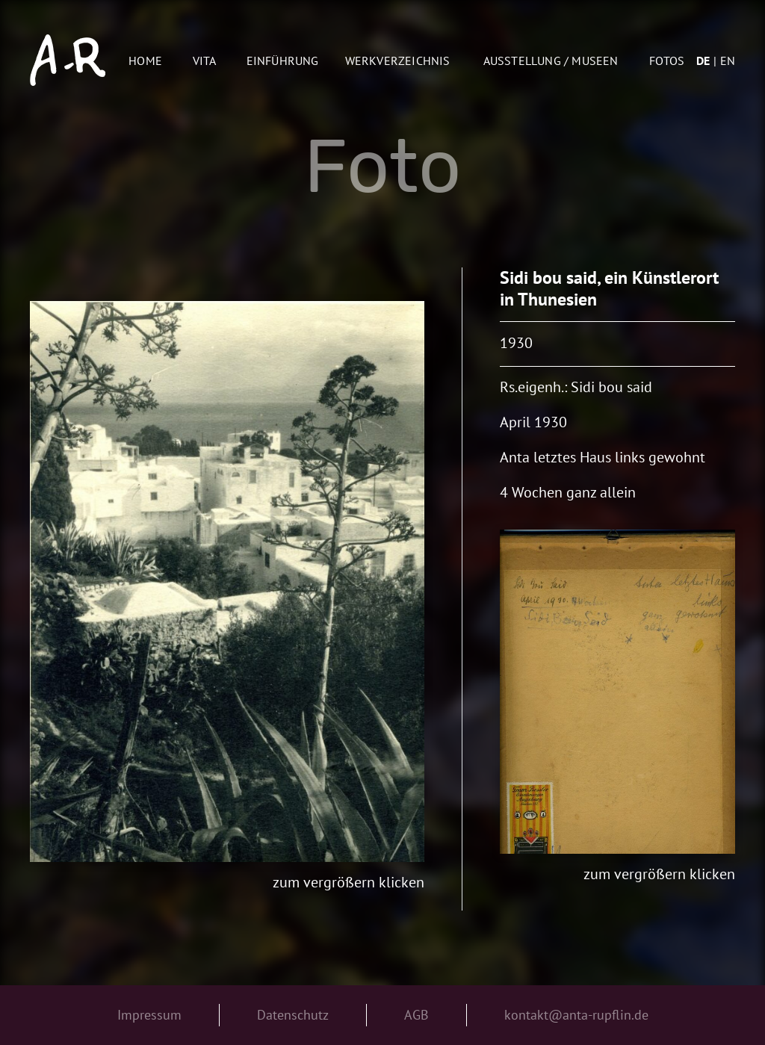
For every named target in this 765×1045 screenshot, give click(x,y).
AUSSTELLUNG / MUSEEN (551, 60)
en (727, 60)
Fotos (666, 60)
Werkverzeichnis (397, 60)
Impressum (149, 1014)
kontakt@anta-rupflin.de (576, 1014)
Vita (205, 60)
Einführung (283, 60)
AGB (416, 1014)
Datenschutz (293, 1014)
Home (145, 60)
